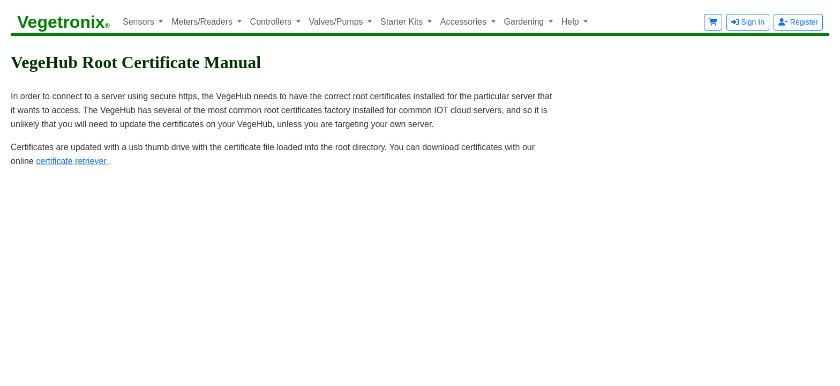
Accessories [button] (464, 21)
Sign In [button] (747, 22)
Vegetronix (63, 22)
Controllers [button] (272, 21)
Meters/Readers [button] (203, 21)
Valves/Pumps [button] (337, 21)
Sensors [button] (139, 21)
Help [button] (571, 21)
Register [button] (798, 22)
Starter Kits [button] (402, 21)
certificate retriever (72, 161)
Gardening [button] (525, 21)
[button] (713, 22)
